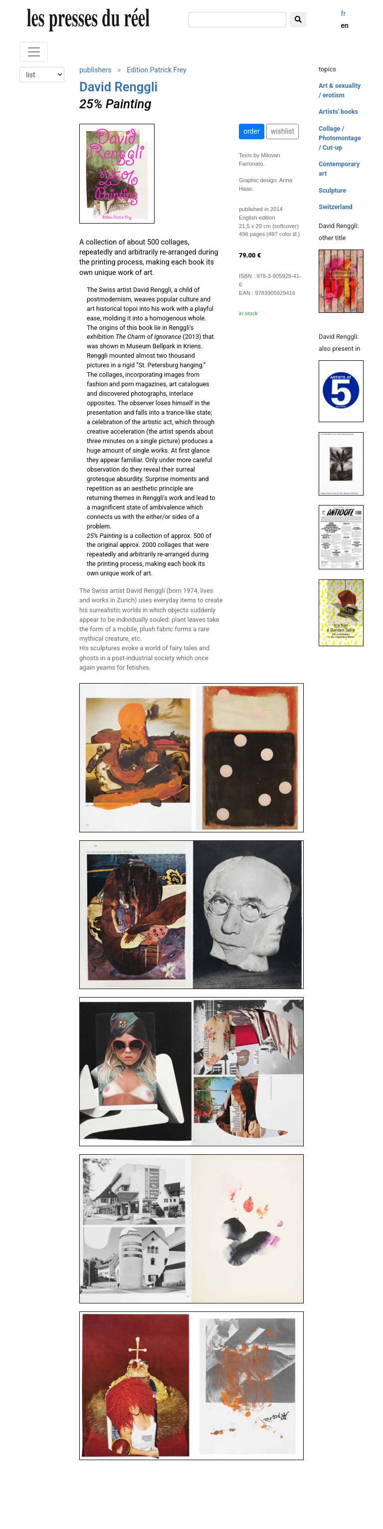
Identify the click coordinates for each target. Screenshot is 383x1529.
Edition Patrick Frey (156, 70)
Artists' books (338, 111)
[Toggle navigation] (34, 52)
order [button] (251, 131)
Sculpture (332, 190)
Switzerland (336, 207)
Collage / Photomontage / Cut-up (340, 138)
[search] (237, 19)
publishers (95, 70)
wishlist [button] (282, 131)
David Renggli (118, 86)
